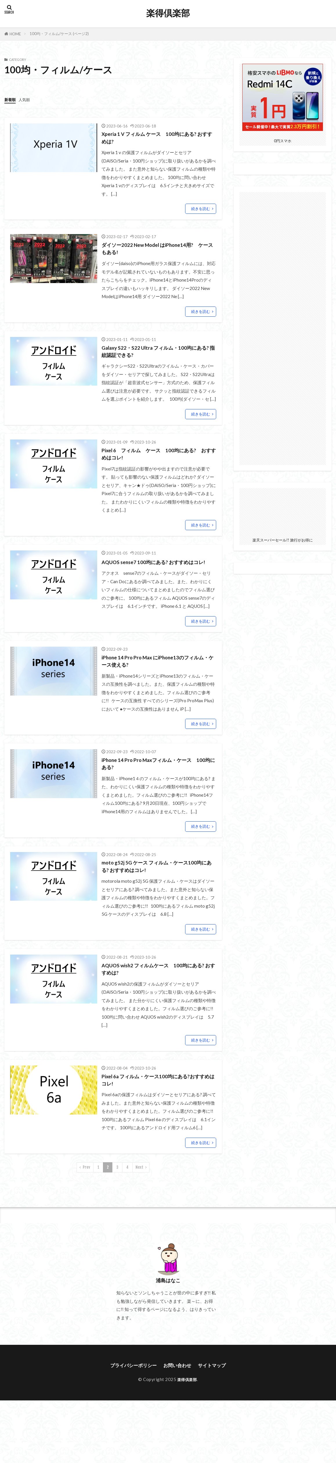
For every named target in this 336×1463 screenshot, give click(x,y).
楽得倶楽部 (168, 13)
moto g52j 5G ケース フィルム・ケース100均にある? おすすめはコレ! (157, 889)
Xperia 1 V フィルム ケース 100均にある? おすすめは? (157, 138)
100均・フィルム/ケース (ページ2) (59, 33)
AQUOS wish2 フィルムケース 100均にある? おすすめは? (157, 994)
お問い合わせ (178, 1394)
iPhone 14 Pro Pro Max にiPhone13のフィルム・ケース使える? (156, 679)
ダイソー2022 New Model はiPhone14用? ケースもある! (158, 252)
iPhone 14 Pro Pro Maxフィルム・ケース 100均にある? (158, 784)
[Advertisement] (282, 327)
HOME (15, 34)
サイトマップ (216, 1394)
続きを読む (200, 210)
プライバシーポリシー (130, 1394)
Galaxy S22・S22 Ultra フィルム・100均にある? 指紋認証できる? (157, 356)
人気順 (26, 99)
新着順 (10, 99)
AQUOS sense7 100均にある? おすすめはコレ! (158, 574)
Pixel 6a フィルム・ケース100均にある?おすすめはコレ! (156, 1107)
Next (139, 1195)
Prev (86, 1195)
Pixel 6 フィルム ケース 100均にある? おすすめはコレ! (159, 461)
